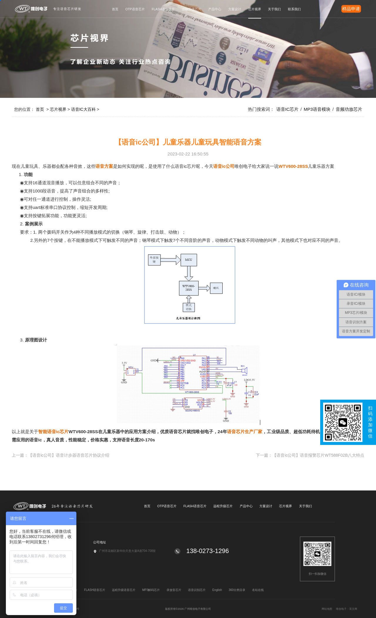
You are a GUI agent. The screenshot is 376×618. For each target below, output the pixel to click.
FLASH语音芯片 (163, 9)
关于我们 (274, 9)
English (217, 590)
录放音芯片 (174, 590)
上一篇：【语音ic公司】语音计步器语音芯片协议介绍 (60, 455)
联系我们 (294, 9)
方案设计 (234, 9)
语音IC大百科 (83, 109)
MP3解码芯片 (151, 590)
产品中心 (214, 9)
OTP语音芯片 (135, 9)
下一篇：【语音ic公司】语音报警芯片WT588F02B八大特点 (310, 455)
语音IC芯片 (287, 109)
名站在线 (258, 590)
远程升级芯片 (191, 9)
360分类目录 (237, 590)
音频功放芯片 (349, 109)
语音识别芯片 (197, 590)
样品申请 (351, 8)
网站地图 (350, 608)
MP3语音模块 (317, 109)
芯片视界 (254, 9)
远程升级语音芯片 (123, 590)
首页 (115, 9)
